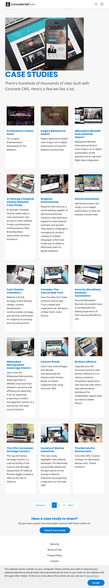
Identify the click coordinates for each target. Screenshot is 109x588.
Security (54, 544)
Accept (96, 583)
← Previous (39, 505)
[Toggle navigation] (101, 4)
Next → (72, 505)
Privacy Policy (54, 555)
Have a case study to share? (54, 518)
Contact (54, 561)
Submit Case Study (54, 530)
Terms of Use (54, 549)
